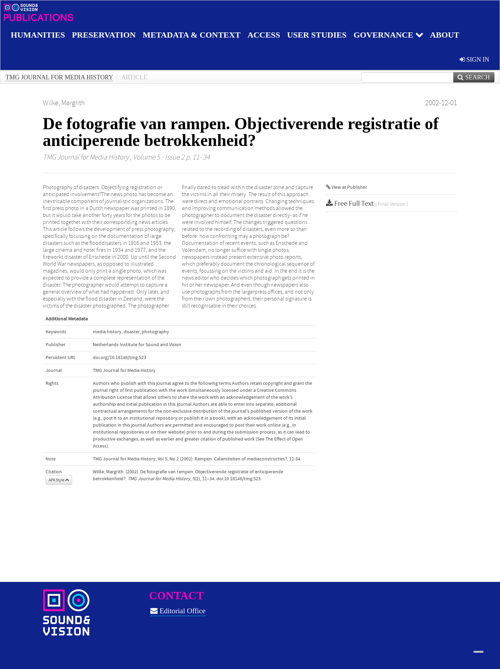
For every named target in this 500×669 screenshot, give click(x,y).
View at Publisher (346, 187)
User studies (319, 34)
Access (266, 34)
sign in (474, 59)
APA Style (59, 479)
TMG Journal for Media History (59, 77)
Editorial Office (177, 611)
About (448, 34)
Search (474, 77)
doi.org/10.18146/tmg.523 (119, 357)
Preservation (104, 34)
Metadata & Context (193, 34)
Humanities (38, 34)
